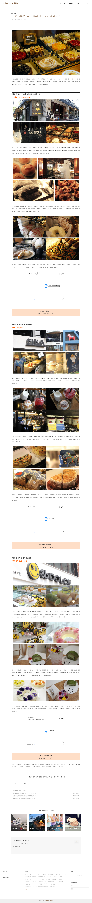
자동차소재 (35, 881)
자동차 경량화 (42, 876)
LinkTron (46, 884)
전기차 (34, 886)
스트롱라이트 (43, 881)
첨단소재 (28, 881)
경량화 (61, 881)
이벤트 (42, 879)
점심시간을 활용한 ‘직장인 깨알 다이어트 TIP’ (23, 797)
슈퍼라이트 (49, 876)
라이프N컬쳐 (15, 790)
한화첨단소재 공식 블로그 (11, 3)
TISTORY (47, 900)
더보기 (26, 889)
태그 (65, 3)
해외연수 (53, 886)
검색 (87, 875)
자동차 (54, 879)
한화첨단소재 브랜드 (43, 886)
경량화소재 (28, 886)
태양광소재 (60, 879)
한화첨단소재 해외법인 (56, 884)
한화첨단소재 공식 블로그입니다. (20, 843)
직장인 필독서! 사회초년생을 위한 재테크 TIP (23, 798)
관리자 (51, 900)
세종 (41, 884)
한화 (61, 876)
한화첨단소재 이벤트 (53, 881)
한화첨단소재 (29, 874)
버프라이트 (28, 879)
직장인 (56, 876)
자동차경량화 (63, 874)
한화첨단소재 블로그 (53, 874)
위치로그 (79, 3)
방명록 (86, 3)
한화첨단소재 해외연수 (31, 876)
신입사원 (28, 884)
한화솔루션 (35, 879)
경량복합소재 (37, 874)
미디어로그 (71, 3)
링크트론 (48, 879)
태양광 (44, 874)
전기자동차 (35, 884)
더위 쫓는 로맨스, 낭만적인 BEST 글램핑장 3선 (23, 795)
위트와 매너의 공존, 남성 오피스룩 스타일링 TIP (23, 793)
